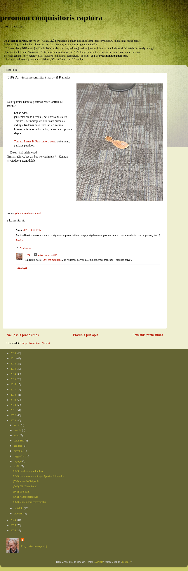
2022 (13, 415)
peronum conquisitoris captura (51, 17)
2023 (13, 420)
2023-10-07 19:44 (48, 254)
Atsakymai (25, 248)
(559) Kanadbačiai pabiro (26, 481)
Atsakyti (20, 240)
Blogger (126, 561)
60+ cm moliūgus (52, 259)
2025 (13, 525)
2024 (13, 519)
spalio (17, 466)
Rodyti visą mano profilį (34, 546)
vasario (18, 430)
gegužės (18, 445)
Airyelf (99, 561)
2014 (13, 374)
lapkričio (19, 508)
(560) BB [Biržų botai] (25, 486)
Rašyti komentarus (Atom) (36, 343)
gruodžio (19, 513)
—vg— (29, 254)
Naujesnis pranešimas (22, 335)
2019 (13, 399)
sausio (17, 425)
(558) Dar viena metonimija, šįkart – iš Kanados (38, 476)
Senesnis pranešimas (148, 335)
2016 (13, 384)
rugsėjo (18, 461)
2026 (13, 530)
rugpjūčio (19, 456)
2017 (13, 389)
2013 (13, 368)
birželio (18, 450)
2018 (13, 394)
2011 (13, 358)
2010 (13, 353)
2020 (13, 405)
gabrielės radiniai (24, 213)
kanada (38, 213)
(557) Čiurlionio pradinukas (28, 470)
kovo (17, 435)
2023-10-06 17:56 (32, 229)
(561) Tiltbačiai (21, 491)
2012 (13, 363)
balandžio (19, 440)
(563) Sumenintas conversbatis (29, 501)
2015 (13, 379)
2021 (13, 410)
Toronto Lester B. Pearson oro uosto (35, 141)
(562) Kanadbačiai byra (25, 496)
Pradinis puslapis (85, 335)
